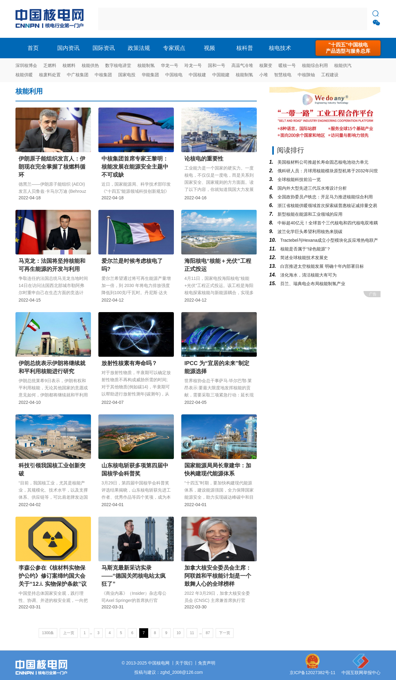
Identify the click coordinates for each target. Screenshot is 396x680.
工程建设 (329, 74)
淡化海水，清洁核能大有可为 (308, 274)
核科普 (244, 48)
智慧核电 (282, 74)
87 (208, 633)
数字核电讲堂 (118, 65)
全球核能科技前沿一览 (298, 179)
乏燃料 (49, 65)
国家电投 (127, 74)
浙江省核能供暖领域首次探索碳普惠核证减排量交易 (326, 205)
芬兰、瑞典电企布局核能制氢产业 (312, 283)
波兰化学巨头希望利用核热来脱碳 (309, 231)
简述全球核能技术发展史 (303, 257)
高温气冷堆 (242, 65)
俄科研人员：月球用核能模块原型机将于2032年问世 (327, 170)
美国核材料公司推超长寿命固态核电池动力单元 (322, 162)
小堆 (263, 74)
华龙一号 (169, 65)
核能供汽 (342, 65)
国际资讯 (104, 48)
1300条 (48, 633)
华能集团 (150, 74)
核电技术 (280, 48)
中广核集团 (77, 74)
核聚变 (265, 65)
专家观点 (174, 48)
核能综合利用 (315, 65)
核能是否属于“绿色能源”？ (305, 248)
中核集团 (103, 74)
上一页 (68, 633)
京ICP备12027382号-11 (312, 672)
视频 (209, 48)
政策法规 (139, 48)
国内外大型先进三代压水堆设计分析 (311, 188)
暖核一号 (287, 65)
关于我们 (183, 662)
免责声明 (206, 662)
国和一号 (216, 65)
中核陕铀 (306, 74)
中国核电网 (159, 662)
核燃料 (68, 65)
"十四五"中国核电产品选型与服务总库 (348, 48)
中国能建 (221, 74)
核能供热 (90, 65)
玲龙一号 (193, 65)
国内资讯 (68, 48)
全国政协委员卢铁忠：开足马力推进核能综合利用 (324, 196)
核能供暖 (24, 74)
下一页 (224, 633)
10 (179, 633)
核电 (51, 19)
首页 (33, 48)
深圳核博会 (26, 65)
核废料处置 (50, 74)
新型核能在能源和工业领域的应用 (309, 214)
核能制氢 (146, 65)
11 (192, 633)
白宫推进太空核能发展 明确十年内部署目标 (321, 266)
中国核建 (197, 74)
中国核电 (174, 74)
